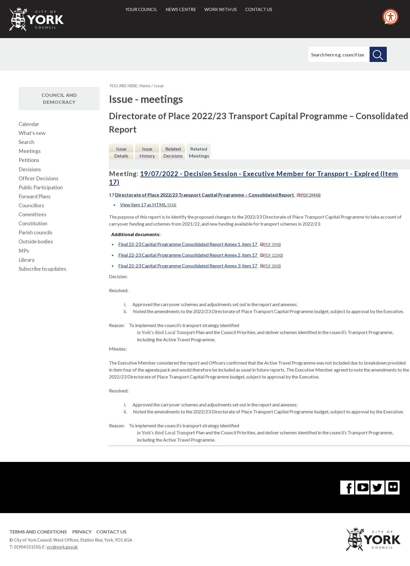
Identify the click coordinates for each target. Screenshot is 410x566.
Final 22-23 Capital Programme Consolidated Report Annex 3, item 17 (199, 265)
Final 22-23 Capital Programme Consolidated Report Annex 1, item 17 (199, 244)
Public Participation (41, 187)
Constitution (33, 223)
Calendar (29, 124)
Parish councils (35, 232)
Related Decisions (173, 152)
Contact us (258, 9)
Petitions (29, 160)
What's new (32, 133)
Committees (32, 214)
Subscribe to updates (42, 269)
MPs (24, 251)
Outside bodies (36, 241)
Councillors (31, 205)
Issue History (147, 152)
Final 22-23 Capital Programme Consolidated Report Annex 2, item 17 (200, 255)
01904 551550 (27, 546)
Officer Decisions (38, 178)
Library (27, 260)
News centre (181, 9)
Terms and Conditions (38, 531)
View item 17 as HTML (148, 204)
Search (26, 142)
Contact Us (111, 531)
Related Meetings (199, 152)
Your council (141, 9)
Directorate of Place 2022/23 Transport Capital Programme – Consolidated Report (218, 194)
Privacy (82, 531)
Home (145, 85)
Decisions (30, 169)
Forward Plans (35, 196)
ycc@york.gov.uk (62, 546)
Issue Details (121, 152)
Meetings (30, 151)
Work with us (220, 9)
